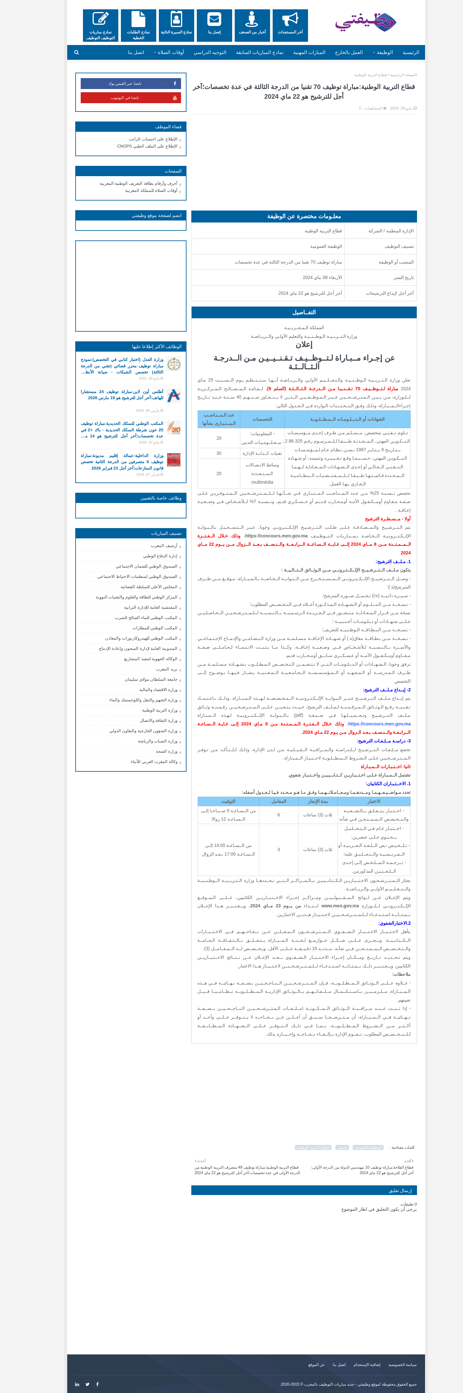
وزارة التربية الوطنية (145, 710)
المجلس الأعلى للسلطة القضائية (134, 586)
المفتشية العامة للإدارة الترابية (136, 607)
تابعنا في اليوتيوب (131, 97)
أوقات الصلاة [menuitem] (156, 52)
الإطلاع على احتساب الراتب (138, 139)
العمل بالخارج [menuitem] (334, 52)
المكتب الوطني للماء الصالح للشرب (131, 617)
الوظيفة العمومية (353, 1147)
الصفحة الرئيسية (389, 75)
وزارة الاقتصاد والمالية (144, 689)
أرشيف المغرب (149, 545)
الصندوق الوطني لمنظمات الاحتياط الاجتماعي (123, 576)
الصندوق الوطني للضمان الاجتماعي (132, 566)
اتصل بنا (324, 1364)
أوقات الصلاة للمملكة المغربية (137, 190)
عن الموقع (302, 1364)
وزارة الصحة (152, 751)
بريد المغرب (152, 669)
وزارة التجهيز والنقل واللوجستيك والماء (129, 699)
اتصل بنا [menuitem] (121, 52)
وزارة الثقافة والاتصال (144, 720)
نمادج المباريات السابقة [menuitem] (245, 52)
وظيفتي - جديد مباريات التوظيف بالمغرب (323, 1384)
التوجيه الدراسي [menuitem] (195, 52)
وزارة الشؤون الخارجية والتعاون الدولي (129, 730)
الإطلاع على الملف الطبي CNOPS (133, 146)
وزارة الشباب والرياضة (143, 741)
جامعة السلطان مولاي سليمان (136, 679)
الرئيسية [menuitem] (396, 52)
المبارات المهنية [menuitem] (295, 52)
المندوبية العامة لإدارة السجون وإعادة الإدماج (124, 648)
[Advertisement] (290, 166)
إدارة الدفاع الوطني (146, 555)
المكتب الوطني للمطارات (140, 627)
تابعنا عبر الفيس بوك (130, 83)
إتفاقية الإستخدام (352, 1364)
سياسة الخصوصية (388, 1364)
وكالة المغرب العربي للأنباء (139, 761)
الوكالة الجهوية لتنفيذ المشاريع (136, 658)
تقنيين (327, 1147)
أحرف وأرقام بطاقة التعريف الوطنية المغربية (124, 183)
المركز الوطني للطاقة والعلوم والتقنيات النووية (122, 597)
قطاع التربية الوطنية (356, 75)
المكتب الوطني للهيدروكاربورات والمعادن (127, 638)
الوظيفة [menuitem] (370, 52)
